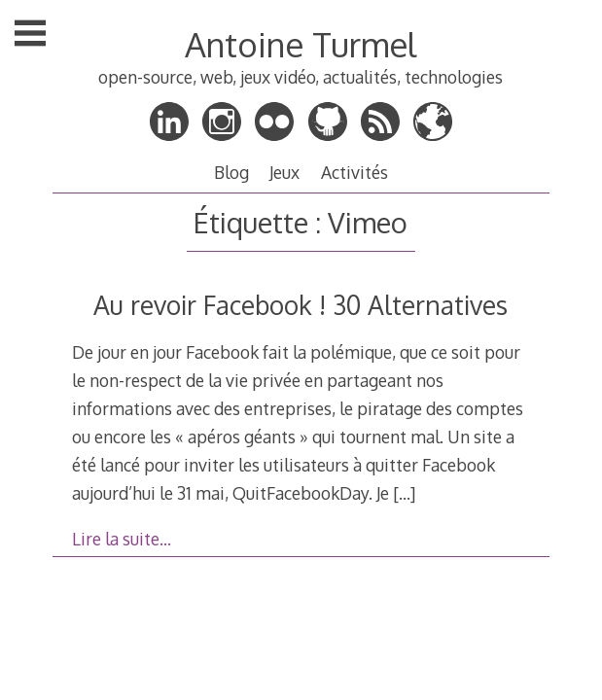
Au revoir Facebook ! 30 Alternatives (300, 305)
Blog (231, 172)
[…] (404, 493)
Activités (354, 172)
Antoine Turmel (300, 44)
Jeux (284, 172)
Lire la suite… (121, 538)
